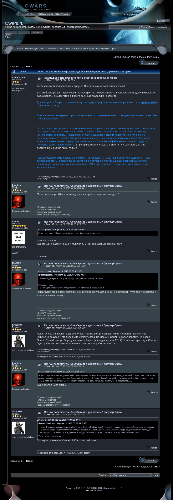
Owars (36, 5)
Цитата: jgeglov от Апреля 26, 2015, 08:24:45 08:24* (61, 230)
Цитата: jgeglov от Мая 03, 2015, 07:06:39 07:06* (59, 420)
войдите (56, 26)
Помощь (42, 14)
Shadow (17, 324)
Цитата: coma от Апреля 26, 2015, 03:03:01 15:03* (60, 271)
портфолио (42, 256)
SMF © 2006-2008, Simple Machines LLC (104, 488)
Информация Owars (35, 48)
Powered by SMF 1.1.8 (75, 488)
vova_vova (18, 77)
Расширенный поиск (158, 27)
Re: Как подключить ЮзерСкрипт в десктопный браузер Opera (83, 185)
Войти (50, 14)
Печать (151, 64)
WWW (15, 253)
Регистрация (61, 14)
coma (15, 221)
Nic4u (99, 490)
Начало (30, 14)
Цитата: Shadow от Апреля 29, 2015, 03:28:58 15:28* (61, 372)
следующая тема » (148, 56)
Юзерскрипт (52, 48)
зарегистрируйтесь (78, 26)
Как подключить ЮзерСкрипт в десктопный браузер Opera (88, 48)
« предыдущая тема (124, 56)
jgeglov (16, 185)
